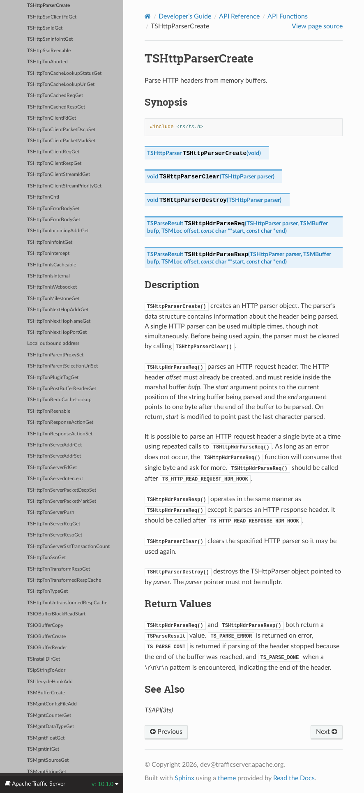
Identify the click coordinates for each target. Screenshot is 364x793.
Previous (166, 731)
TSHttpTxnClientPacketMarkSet (61, 141)
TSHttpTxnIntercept (48, 253)
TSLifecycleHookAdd (50, 682)
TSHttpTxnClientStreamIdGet (58, 174)
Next (326, 731)
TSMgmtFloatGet (46, 738)
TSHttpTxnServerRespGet (54, 535)
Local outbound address (53, 343)
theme (227, 778)
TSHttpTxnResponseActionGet (60, 422)
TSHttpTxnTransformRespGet (58, 569)
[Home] (148, 16)
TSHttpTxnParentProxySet (55, 355)
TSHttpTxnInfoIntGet (49, 242)
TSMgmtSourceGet (48, 760)
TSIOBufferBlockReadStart (56, 614)
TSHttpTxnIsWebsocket (52, 287)
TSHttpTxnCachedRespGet (56, 107)
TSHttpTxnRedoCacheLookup (59, 400)
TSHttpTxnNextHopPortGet (57, 332)
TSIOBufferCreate (46, 636)
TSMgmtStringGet (46, 772)
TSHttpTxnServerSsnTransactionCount (68, 546)
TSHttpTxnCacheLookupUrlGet (60, 84)
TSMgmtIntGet (43, 749)
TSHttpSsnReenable (49, 51)
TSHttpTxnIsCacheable (51, 265)
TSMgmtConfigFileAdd (52, 704)
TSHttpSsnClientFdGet (51, 17)
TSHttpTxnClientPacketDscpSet (61, 129)
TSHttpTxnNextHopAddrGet (57, 309)
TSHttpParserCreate (48, 5)
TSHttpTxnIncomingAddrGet (58, 231)
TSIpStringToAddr (46, 670)
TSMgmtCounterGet (49, 715)
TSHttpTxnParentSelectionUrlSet (62, 366)
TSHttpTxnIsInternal (48, 276)
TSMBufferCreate (46, 693)
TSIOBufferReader (47, 647)
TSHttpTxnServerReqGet (53, 524)
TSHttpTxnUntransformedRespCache (67, 603)
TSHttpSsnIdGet (44, 28)
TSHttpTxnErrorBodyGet (53, 219)
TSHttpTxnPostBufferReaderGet (61, 388)
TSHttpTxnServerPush (50, 512)
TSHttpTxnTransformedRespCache (64, 580)
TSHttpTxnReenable (48, 411)
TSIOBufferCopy (45, 625)
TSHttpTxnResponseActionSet (59, 434)
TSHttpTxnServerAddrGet (54, 445)
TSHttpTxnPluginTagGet (52, 377)
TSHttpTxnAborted (47, 62)
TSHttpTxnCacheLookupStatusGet (64, 73)
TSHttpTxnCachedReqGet (55, 95)
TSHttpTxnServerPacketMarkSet (61, 501)
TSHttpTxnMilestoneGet (53, 298)
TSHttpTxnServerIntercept (55, 478)
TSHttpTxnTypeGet (47, 591)
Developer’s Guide (185, 16)
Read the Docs (294, 778)
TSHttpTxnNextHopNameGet (58, 321)
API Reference (239, 16)
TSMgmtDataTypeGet (50, 726)
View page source (317, 26)
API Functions (287, 16)
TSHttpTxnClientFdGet (51, 118)
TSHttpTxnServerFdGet (52, 467)
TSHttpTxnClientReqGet (53, 152)
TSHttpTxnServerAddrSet (54, 456)
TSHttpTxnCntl (43, 197)
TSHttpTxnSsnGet (46, 557)
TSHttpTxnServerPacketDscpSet (61, 490)
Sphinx (184, 778)
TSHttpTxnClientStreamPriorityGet (64, 186)
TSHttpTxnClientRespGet (54, 163)
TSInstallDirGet (43, 659)
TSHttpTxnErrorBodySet (53, 208)
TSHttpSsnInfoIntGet (50, 39)
